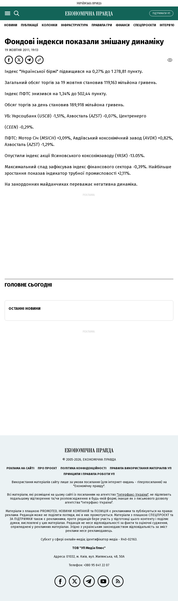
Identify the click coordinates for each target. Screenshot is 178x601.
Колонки (49, 25)
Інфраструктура (74, 25)
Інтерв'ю (167, 25)
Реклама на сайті (20, 468)
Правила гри (102, 25)
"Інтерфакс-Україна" (132, 495)
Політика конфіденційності (83, 468)
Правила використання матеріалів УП (141, 468)
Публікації (29, 25)
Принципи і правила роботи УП (89, 474)
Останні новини (25, 308)
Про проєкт (47, 468)
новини (10, 25)
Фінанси (123, 25)
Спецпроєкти (144, 25)
